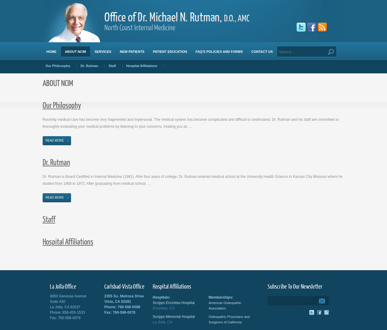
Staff (49, 219)
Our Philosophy (62, 105)
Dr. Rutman (56, 162)
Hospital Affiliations (68, 241)
